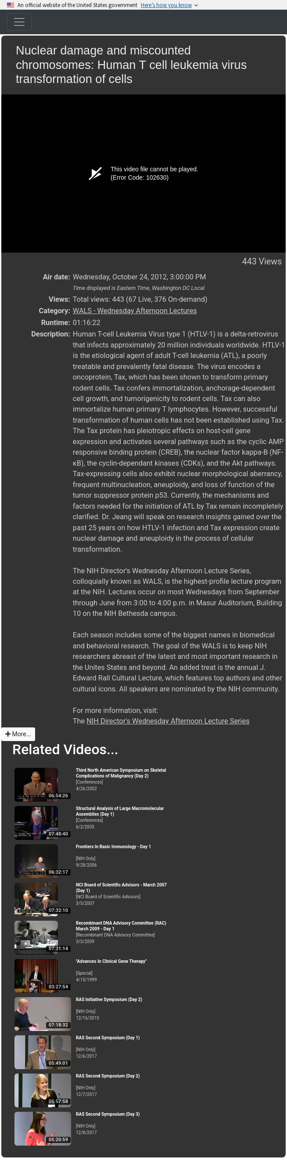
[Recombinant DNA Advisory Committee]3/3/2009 (124, 932)
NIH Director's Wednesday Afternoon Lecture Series (167, 721)
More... (18, 734)
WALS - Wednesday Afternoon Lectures (135, 311)
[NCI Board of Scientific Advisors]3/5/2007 (124, 894)
